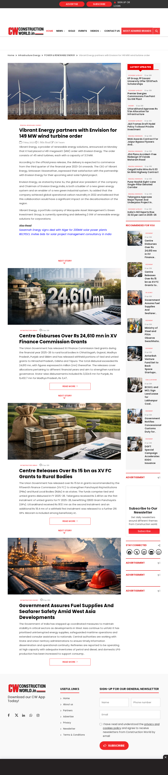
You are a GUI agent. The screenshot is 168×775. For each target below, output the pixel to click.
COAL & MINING (151, 375)
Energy (130, 105)
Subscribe (99, 4)
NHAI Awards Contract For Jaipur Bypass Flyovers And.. (142, 140)
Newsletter (69, 728)
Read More (70, 386)
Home (49, 31)
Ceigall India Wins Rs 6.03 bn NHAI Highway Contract (142, 168)
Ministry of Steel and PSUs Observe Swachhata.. (152, 330)
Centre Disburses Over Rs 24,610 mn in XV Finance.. (151, 245)
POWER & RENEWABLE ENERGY (59, 55)
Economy (149, 230)
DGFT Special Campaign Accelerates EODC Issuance (152, 449)
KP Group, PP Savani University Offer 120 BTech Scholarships (142, 81)
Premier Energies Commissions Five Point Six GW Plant (142, 96)
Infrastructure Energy (29, 55)
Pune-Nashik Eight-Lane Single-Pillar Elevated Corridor (141, 182)
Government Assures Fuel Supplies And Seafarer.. (152, 302)
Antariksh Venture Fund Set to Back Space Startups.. (151, 359)
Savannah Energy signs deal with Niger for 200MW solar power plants (62, 230)
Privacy (67, 722)
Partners (67, 710)
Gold (71, 31)
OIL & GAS (149, 288)
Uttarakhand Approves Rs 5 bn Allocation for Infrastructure (142, 111)
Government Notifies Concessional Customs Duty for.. (152, 420)
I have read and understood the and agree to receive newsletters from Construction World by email (131, 730)
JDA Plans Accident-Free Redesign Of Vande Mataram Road (141, 155)
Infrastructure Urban (27, 330)
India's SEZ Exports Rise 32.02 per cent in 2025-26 (141, 210)
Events (82, 31)
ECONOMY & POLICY (134, 75)
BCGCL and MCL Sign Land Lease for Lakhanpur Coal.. (151, 390)
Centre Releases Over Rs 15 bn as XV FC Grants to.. (152, 274)
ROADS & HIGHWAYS (134, 135)
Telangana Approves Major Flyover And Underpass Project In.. (139, 197)
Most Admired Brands (137, 31)
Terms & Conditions (73, 734)
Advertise (72, 4)
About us (68, 704)
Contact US (112, 31)
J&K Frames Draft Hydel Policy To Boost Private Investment (141, 125)
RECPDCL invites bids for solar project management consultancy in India (63, 234)
